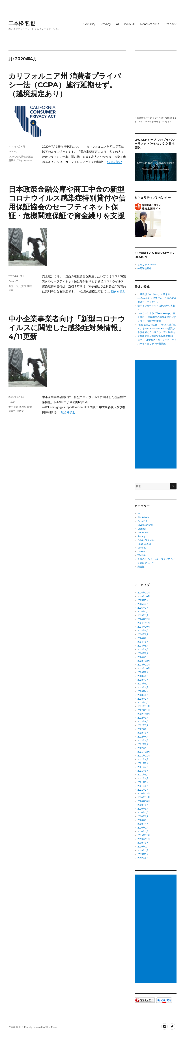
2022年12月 (143, 706)
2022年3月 (143, 740)
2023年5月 (143, 687)
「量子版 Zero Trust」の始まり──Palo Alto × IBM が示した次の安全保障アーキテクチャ (156, 298)
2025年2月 (143, 611)
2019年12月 (143, 835)
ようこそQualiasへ (147, 264)
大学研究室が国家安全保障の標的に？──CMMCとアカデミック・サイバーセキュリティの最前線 (156, 340)
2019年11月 (143, 839)
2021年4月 (143, 778)
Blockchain (143, 517)
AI (117, 24)
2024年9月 (143, 630)
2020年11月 (143, 797)
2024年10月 (143, 626)
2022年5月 (143, 733)
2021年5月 (143, 774)
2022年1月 (143, 748)
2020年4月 (143, 824)
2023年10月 (143, 668)
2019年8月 (143, 843)
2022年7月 (143, 725)
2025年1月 (143, 615)
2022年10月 (143, 714)
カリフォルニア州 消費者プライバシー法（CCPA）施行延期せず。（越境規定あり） (64, 84)
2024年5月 (143, 645)
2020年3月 (143, 827)
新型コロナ (14, 286)
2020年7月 (143, 812)
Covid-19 (13, 281)
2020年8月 (143, 808)
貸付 (23, 286)
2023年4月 (143, 691)
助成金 (22, 406)
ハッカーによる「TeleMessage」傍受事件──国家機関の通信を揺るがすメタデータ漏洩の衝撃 (156, 317)
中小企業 (13, 406)
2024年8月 (143, 634)
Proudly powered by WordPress (40, 1027)
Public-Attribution (146, 540)
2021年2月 (143, 786)
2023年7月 (143, 679)
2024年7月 (143, 638)
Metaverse (143, 532)
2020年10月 (143, 801)
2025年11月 (143, 592)
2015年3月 (143, 854)
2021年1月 (143, 789)
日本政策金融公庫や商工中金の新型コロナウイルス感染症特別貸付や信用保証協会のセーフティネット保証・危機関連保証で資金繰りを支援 (67, 202)
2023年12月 (143, 661)
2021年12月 (143, 752)
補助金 (20, 410)
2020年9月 (143, 805)
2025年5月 (143, 600)
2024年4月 (143, 649)
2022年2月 (143, 744)
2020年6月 (143, 816)
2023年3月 (143, 695)
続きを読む (114, 161)
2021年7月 (143, 767)
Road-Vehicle (149, 24)
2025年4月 (143, 604)
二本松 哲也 (21, 23)
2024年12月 (143, 619)
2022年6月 (143, 729)
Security (89, 24)
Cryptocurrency (145, 525)
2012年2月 (143, 858)
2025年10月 (143, 596)
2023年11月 (143, 664)
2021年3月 (143, 782)
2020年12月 (143, 793)
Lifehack (170, 24)
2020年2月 (143, 831)
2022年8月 (143, 721)
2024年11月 (143, 623)
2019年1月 (143, 850)
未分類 (141, 566)
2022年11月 (143, 710)
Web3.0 (129, 24)
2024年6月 (143, 642)
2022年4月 (143, 736)
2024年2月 (143, 653)
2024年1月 (143, 657)
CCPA (11, 156)
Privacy (105, 24)
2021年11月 (143, 755)
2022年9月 (143, 717)
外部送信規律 (144, 268)
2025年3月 (143, 607)
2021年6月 (143, 770)
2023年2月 (143, 698)
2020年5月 (143, 820)
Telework (142, 551)
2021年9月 (143, 759)
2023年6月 (143, 683)
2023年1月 (143, 702)
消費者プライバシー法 (20, 160)
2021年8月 (143, 763)
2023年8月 (143, 676)
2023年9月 (143, 672)
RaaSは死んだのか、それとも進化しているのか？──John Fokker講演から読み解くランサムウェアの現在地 (156, 328)
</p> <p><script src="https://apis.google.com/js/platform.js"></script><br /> (156, 83)
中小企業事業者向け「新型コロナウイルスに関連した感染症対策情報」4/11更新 (66, 327)
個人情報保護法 (24, 156)
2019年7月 (143, 846)
